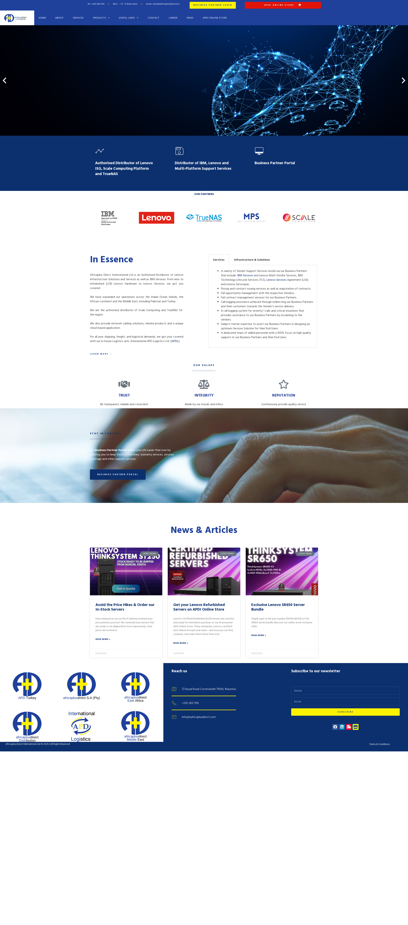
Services (78, 18)
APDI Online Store (215, 18)
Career (173, 18)
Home (42, 18)
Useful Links (129, 17)
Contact (153, 18)
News (190, 18)
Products (101, 17)
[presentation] (4, 80)
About (59, 18)
